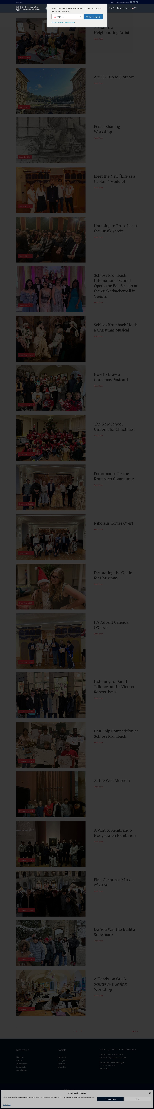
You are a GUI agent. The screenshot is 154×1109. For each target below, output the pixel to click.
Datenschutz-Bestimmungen (120, 2)
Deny (138, 1099)
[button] (150, 1093)
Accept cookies (110, 1099)
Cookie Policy (7, 1105)
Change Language (93, 17)
